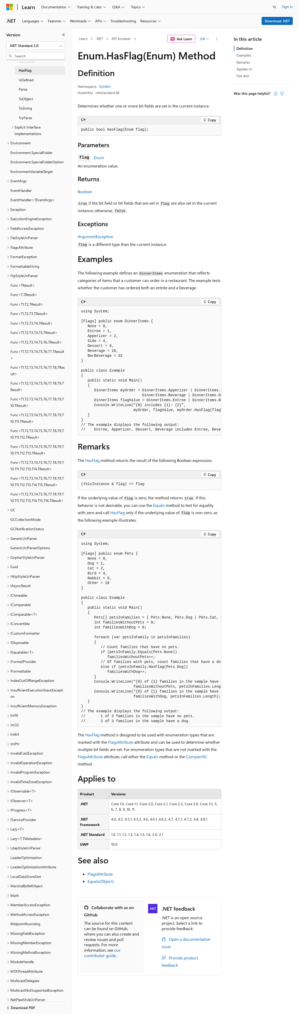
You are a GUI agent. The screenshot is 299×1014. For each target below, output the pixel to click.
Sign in (287, 6)
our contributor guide (102, 952)
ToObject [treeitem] (26, 98)
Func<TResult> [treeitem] (22, 285)
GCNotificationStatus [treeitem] (27, 528)
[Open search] (274, 7)
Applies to (244, 68)
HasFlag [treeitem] (25, 70)
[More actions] (216, 39)
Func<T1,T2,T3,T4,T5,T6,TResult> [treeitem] (36, 342)
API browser (121, 38)
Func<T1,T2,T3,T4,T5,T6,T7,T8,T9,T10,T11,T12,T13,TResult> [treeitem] (37, 449)
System (105, 86)
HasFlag (92, 460)
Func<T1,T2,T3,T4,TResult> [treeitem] (31, 323)
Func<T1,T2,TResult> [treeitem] (26, 304)
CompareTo (196, 756)
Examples (243, 55)
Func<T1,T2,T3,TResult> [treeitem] (29, 313)
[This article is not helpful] (282, 93)
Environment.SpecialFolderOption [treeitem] (37, 161)
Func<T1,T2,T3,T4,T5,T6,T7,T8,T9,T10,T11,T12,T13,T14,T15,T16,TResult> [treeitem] (37, 497)
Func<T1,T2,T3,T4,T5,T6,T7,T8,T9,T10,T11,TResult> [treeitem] (37, 418)
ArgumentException (95, 236)
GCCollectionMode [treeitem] (25, 519)
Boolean (85, 191)
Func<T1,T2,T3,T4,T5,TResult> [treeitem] (33, 332)
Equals (159, 505)
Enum (99, 157)
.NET (99, 38)
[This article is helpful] (276, 93)
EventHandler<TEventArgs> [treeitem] (32, 199)
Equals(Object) (101, 881)
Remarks (243, 62)
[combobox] (35, 46)
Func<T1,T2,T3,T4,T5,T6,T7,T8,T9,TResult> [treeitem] (37, 386)
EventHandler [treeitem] (21, 190)
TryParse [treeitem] (25, 117)
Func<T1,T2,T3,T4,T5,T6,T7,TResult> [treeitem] (37, 354)
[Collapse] (63, 34)
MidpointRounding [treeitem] (25, 923)
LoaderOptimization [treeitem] (26, 857)
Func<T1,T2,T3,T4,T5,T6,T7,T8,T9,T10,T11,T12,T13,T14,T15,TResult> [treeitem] (37, 481)
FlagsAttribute (120, 742)
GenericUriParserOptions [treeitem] (30, 547)
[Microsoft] (9, 7)
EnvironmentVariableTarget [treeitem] (31, 171)
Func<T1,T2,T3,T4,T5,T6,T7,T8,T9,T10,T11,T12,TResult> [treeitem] (37, 434)
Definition (244, 48)
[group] (149, 371)
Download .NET (277, 20)
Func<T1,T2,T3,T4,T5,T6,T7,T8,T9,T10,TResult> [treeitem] (37, 402)
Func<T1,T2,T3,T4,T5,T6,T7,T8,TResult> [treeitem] (37, 370)
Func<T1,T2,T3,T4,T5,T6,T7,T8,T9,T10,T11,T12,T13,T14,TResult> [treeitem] (37, 465)
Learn (83, 38)
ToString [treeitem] (25, 108)
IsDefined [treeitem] (26, 79)
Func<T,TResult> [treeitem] (23, 294)
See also (242, 75)
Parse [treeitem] (23, 89)
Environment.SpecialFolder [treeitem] (31, 152)
